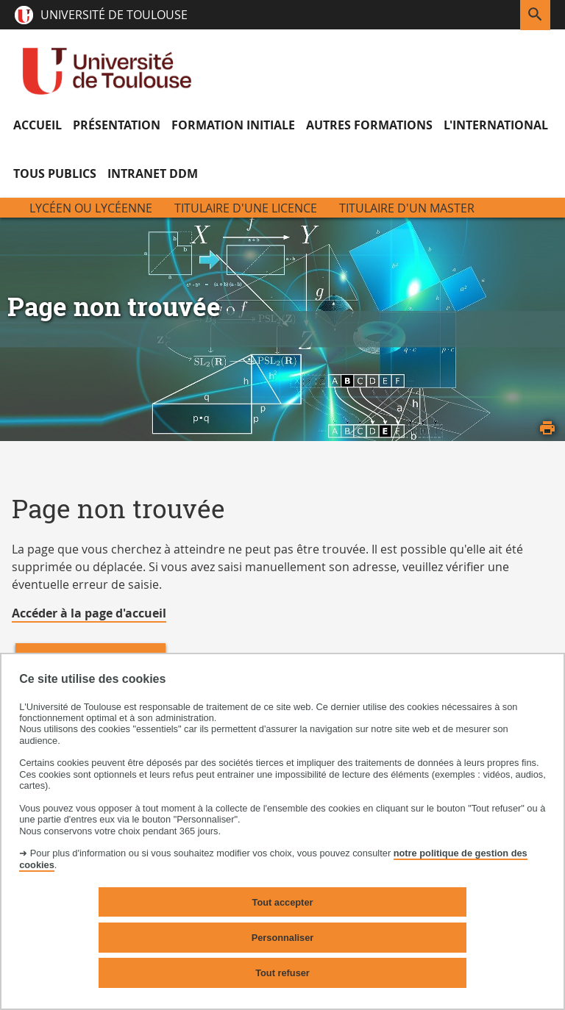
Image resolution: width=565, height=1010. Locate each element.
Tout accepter (282, 902)
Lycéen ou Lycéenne (90, 208)
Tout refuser (282, 972)
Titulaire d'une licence (245, 208)
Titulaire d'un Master (407, 208)
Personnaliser (283, 937)
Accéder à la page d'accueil (89, 613)
